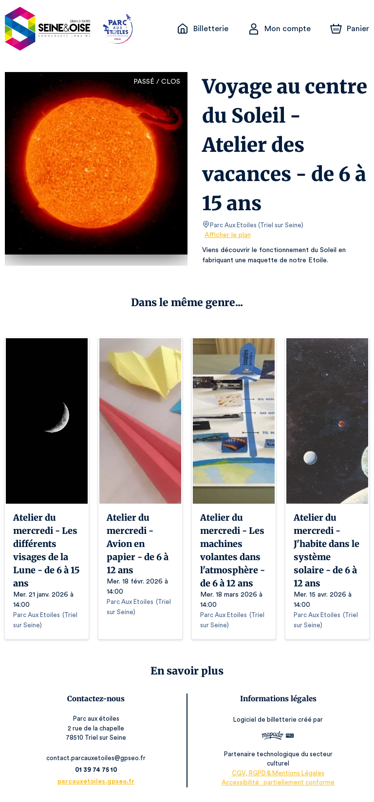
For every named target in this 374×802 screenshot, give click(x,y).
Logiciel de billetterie (264, 719)
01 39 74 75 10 (97, 769)
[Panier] (349, 28)
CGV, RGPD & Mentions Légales (276, 773)
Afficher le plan (227, 235)
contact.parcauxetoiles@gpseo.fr (98, 758)
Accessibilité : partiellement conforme (276, 782)
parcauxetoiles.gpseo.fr (97, 781)
